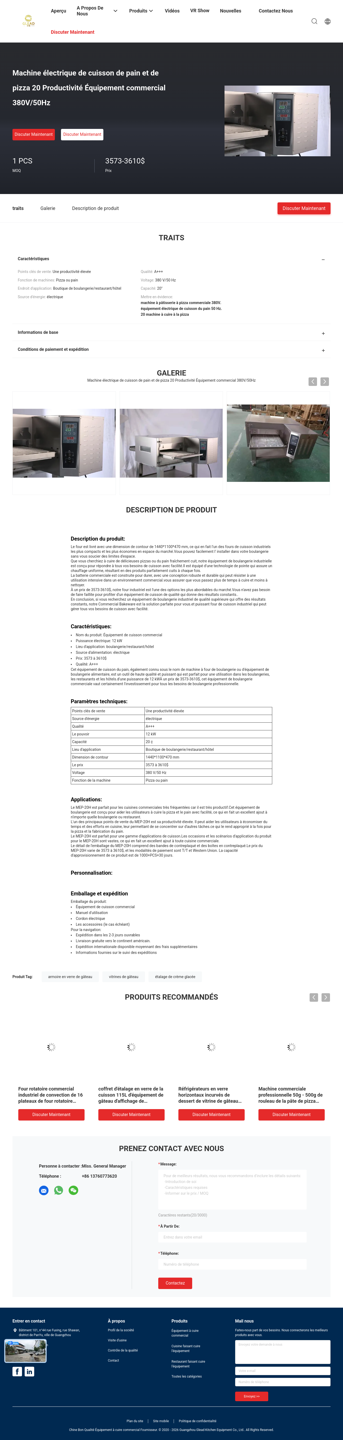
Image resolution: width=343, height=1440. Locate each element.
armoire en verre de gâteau (70, 977)
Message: (168, 1164)
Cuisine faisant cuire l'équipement (186, 1348)
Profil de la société (121, 1330)
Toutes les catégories (187, 1376)
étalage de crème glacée (175, 977)
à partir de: (169, 1226)
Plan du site (135, 1421)
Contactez (175, 1283)
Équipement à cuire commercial (185, 1333)
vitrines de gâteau (123, 977)
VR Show (199, 10)
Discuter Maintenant (34, 134)
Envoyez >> (252, 1396)
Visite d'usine (117, 1340)
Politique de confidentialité (198, 1421)
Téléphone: (169, 1253)
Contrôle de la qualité (123, 1350)
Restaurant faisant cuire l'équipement (188, 1364)
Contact (113, 1360)
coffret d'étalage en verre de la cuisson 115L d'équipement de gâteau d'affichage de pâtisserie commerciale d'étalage (131, 1101)
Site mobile (161, 1421)
